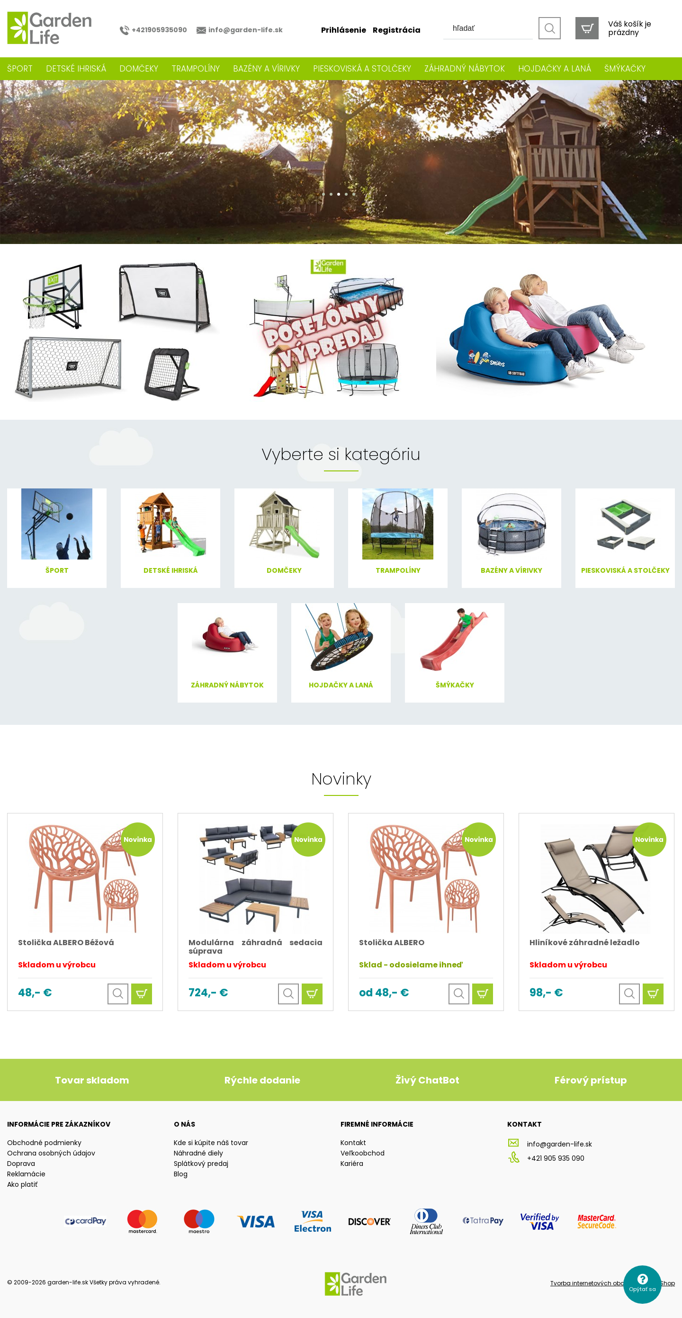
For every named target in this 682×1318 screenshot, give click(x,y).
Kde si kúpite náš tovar (211, 1142)
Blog (181, 1174)
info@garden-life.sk (245, 30)
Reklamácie (26, 1174)
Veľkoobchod (363, 1153)
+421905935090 (159, 30)
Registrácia (397, 30)
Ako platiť (22, 1184)
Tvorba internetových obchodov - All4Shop (612, 1283)
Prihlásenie (343, 30)
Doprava (21, 1163)
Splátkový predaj (201, 1163)
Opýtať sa (642, 1289)
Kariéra (352, 1163)
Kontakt (353, 1142)
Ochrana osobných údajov (51, 1153)
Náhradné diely (198, 1153)
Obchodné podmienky (44, 1142)
